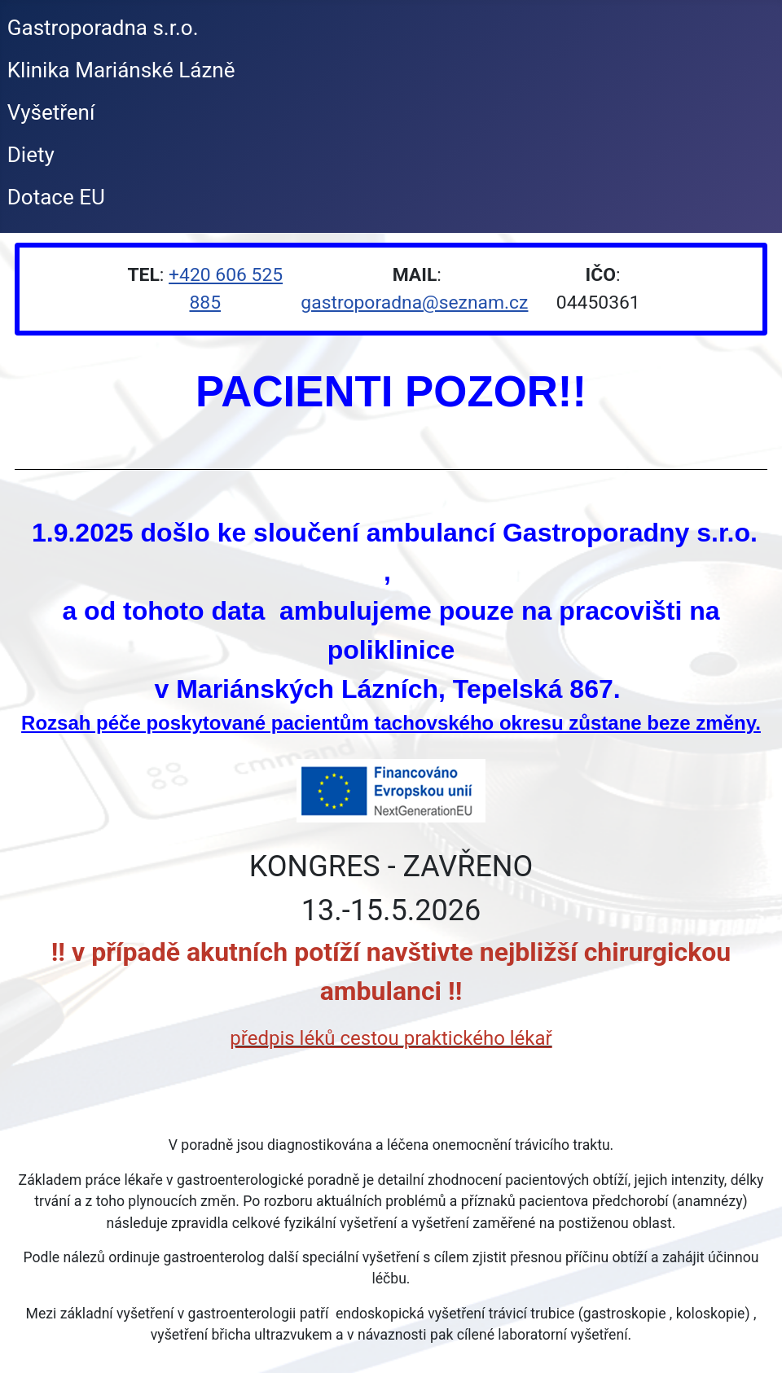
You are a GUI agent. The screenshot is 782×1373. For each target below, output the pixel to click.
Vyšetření (51, 112)
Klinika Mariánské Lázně (121, 70)
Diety (31, 155)
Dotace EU (56, 197)
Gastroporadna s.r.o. (103, 27)
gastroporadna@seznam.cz (414, 303)
